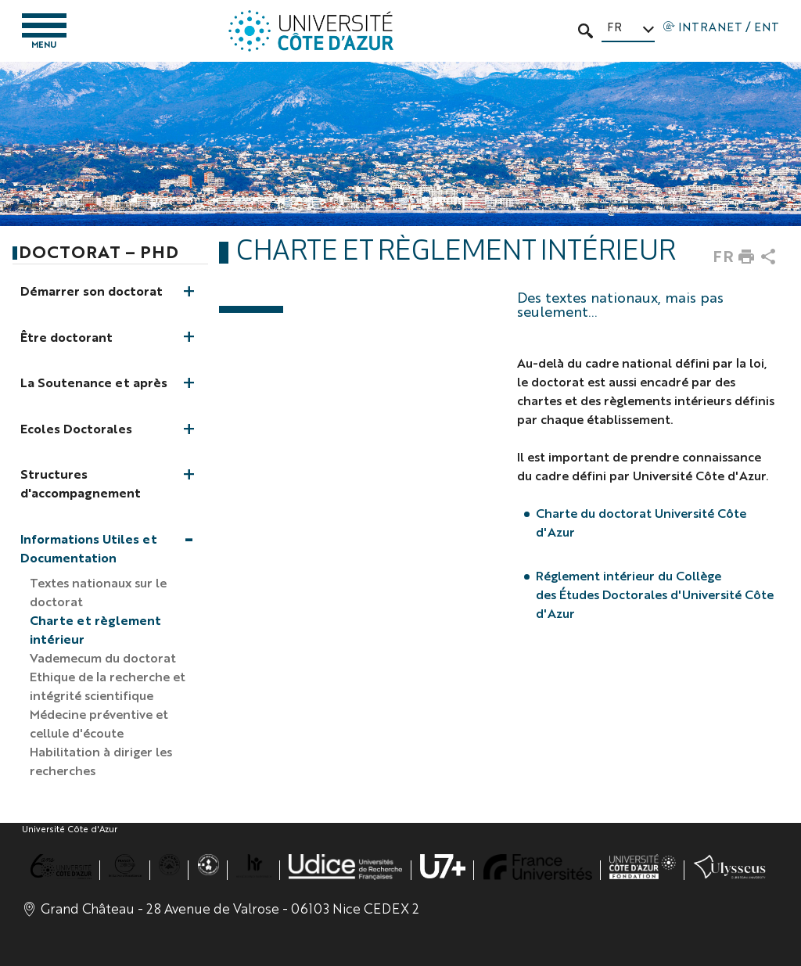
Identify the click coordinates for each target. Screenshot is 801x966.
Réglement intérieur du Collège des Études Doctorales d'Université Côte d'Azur (655, 594)
